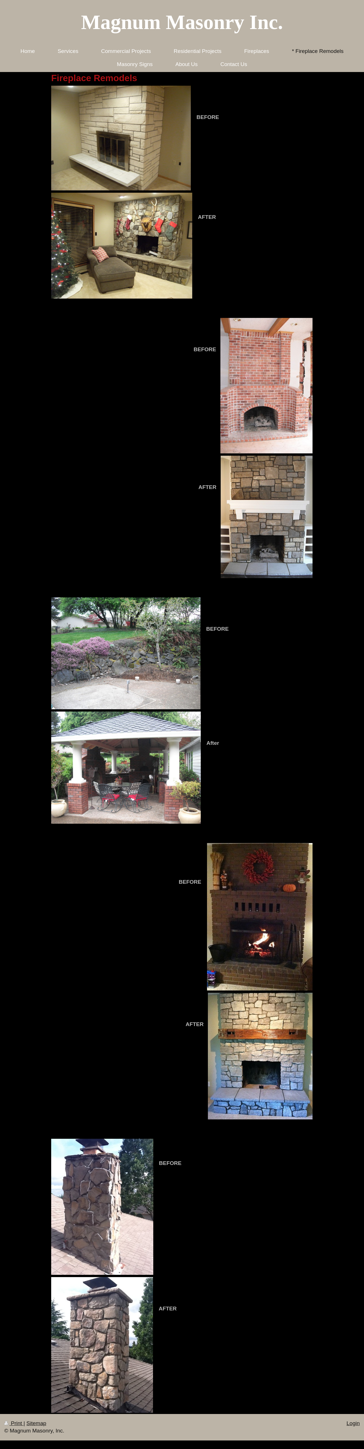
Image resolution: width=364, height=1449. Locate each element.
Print (14, 1423)
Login (353, 1423)
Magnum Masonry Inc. (182, 22)
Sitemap (36, 1423)
